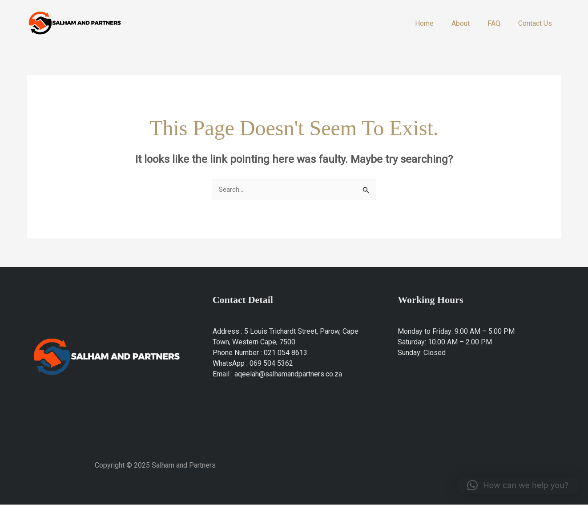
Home (436, 23)
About (469, 23)
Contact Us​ (537, 23)
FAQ (499, 23)
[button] (517, 485)
